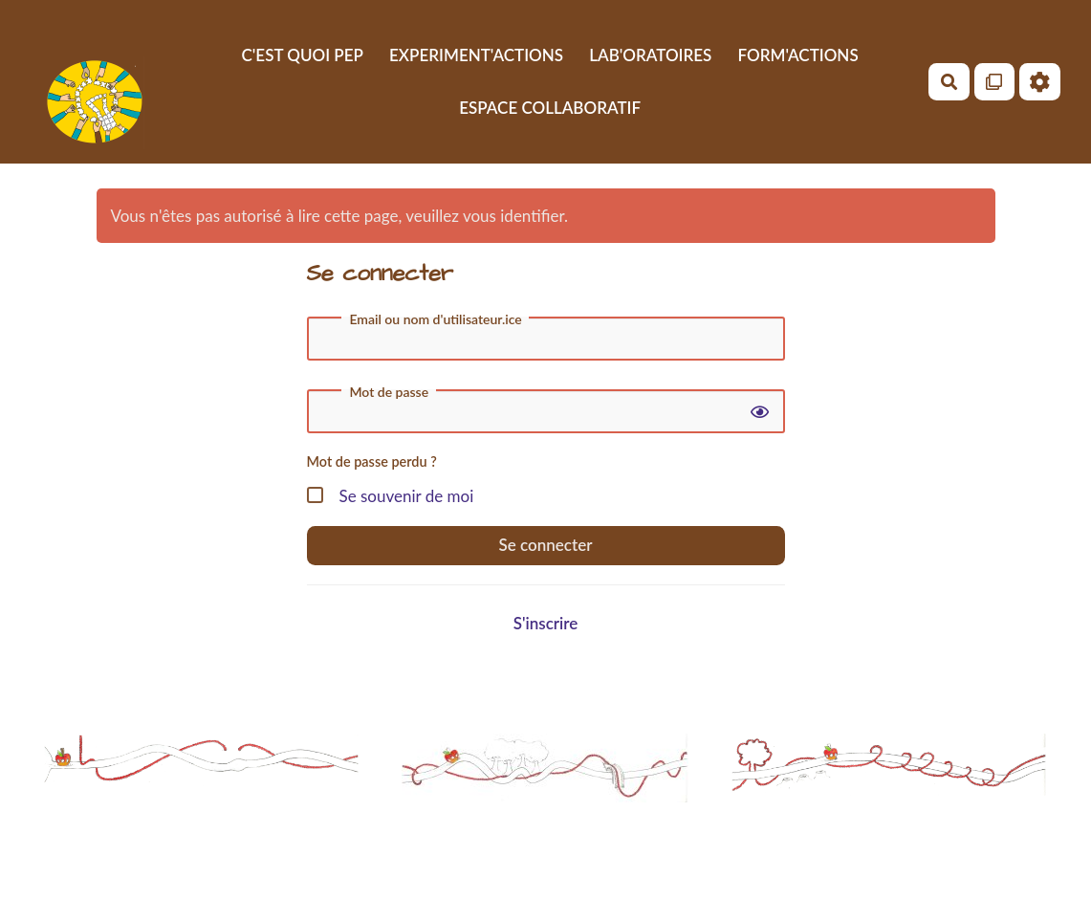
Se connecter (546, 545)
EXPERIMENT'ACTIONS (476, 55)
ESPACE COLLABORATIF (550, 108)
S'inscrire (545, 623)
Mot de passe (388, 392)
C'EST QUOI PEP (302, 55)
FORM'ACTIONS (798, 55)
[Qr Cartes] (994, 81)
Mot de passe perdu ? (372, 461)
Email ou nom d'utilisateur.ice (435, 319)
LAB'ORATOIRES (650, 55)
